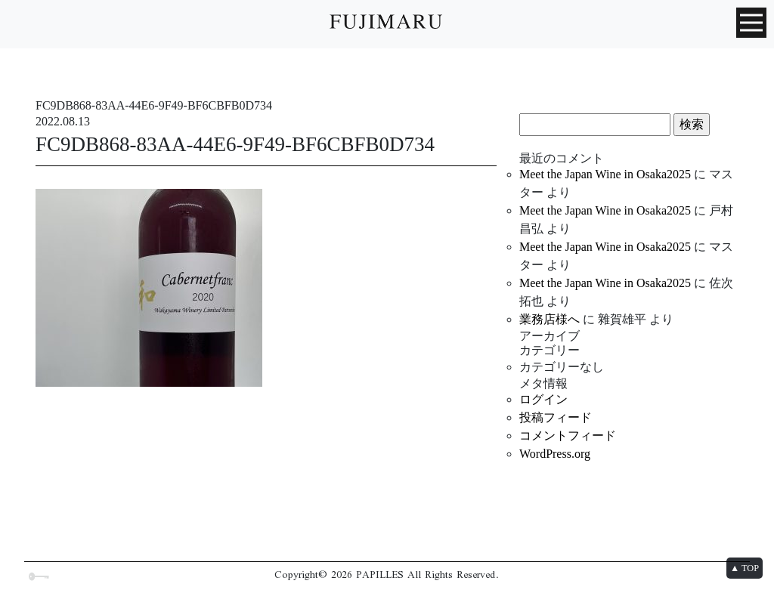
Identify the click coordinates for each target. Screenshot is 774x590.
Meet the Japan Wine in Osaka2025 (605, 174)
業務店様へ (549, 319)
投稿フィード (555, 417)
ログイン (543, 399)
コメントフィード (567, 435)
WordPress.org (554, 453)
